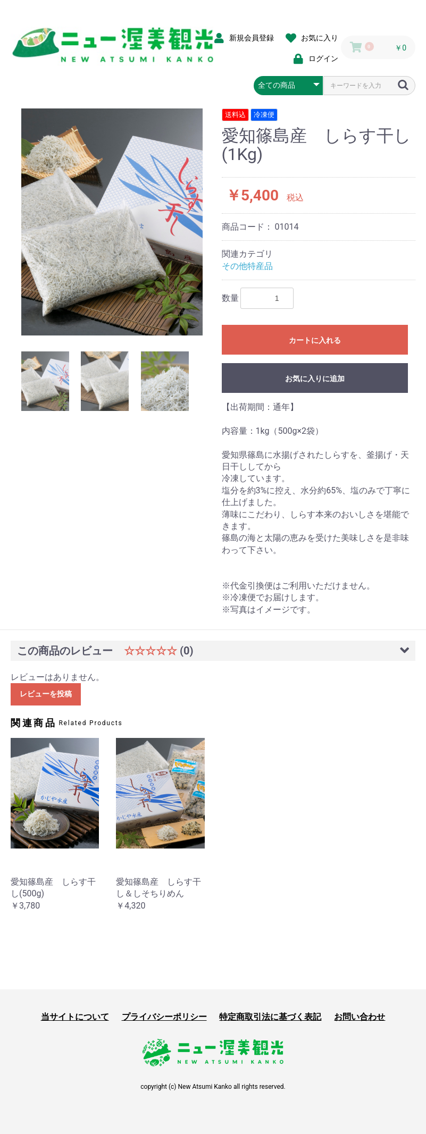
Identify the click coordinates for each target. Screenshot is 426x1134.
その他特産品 (247, 266)
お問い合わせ (359, 1017)
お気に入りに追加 (315, 378)
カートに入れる (315, 340)
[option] (112, 221)
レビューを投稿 (46, 694)
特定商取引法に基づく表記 (270, 1017)
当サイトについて (75, 1017)
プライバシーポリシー (164, 1017)
